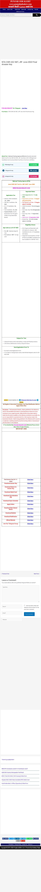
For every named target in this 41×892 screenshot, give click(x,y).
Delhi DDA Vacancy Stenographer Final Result (13, 772)
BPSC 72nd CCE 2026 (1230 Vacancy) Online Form (14, 776)
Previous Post (5, 573)
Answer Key (30, 9)
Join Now (24, 108)
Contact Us (24, 844)
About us (30, 844)
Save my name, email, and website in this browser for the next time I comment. (31, 607)
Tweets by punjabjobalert (8, 759)
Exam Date (23, 9)
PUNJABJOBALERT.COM (20, 425)
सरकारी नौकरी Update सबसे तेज (20, 7)
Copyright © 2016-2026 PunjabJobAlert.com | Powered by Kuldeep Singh (20, 847)
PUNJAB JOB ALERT (20, 1)
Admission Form (20, 11)
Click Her (30, 523)
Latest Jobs (10, 9)
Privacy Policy (18, 844)
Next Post (37, 573)
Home (4, 9)
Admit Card (17, 9)
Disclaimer (11, 844)
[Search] (37, 15)
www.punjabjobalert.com (20, 4)
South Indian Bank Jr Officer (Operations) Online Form (15, 783)
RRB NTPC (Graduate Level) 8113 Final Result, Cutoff (15, 768)
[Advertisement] (20, 38)
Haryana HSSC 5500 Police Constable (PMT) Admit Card (15, 779)
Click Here (30, 479)
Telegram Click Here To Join (28, 400)
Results (36, 9)
